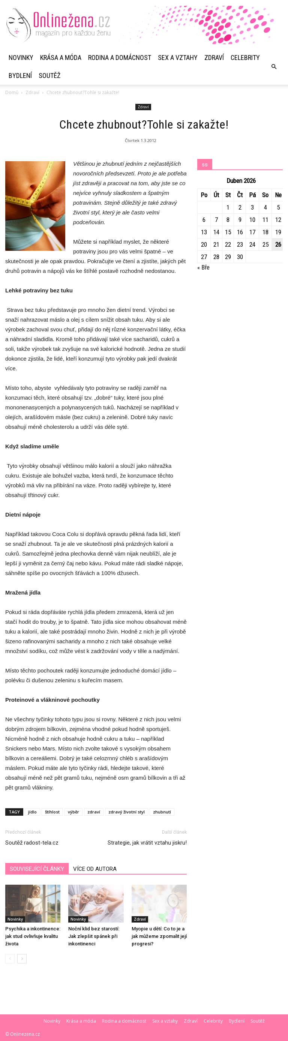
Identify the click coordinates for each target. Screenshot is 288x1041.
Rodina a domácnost (119, 57)
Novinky (21, 57)
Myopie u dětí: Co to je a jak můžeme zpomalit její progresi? (159, 936)
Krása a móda (60, 57)
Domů (11, 92)
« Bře (203, 267)
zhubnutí (162, 812)
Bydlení (20, 75)
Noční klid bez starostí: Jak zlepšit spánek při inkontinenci (93, 936)
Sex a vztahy (178, 57)
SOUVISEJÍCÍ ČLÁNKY (37, 869)
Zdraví (214, 57)
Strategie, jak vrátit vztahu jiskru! (147, 842)
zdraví (93, 812)
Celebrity (245, 57)
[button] (274, 67)
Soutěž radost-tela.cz (31, 842)
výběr (73, 812)
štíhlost (52, 812)
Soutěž (49, 75)
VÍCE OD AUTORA (95, 869)
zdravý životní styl (126, 812)
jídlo (32, 812)
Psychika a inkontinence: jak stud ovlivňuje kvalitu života (32, 936)
